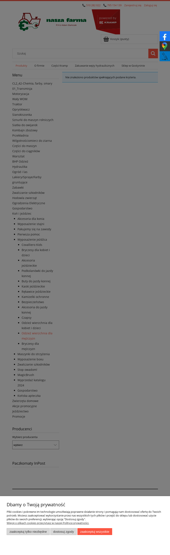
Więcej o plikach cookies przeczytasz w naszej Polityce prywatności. (48, 523)
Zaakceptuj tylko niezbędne (28, 531)
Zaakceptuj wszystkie (94, 531)
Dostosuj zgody (63, 531)
